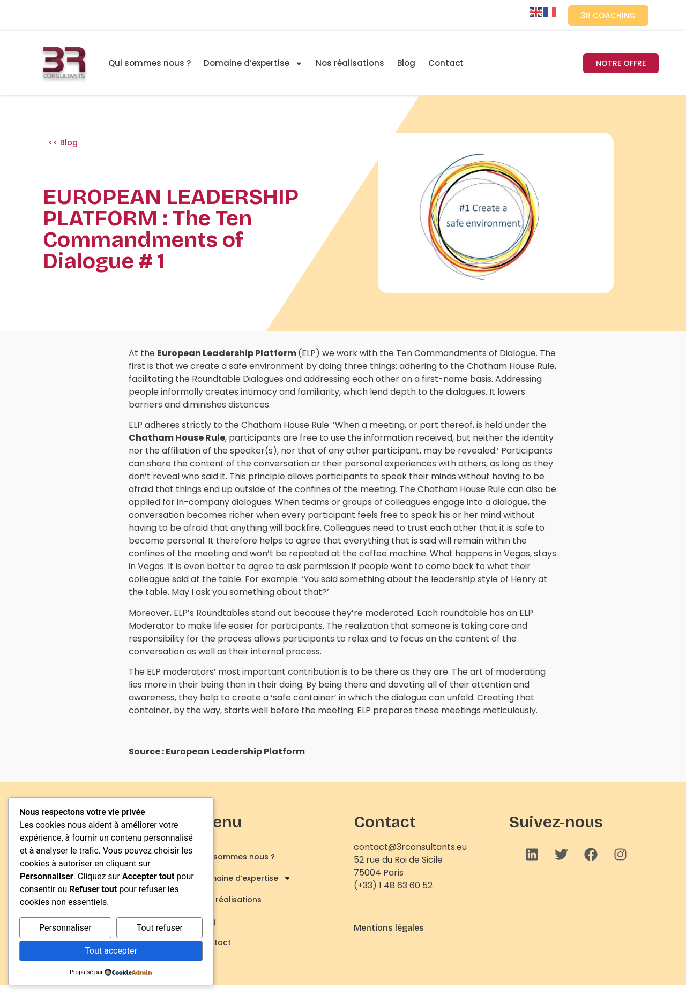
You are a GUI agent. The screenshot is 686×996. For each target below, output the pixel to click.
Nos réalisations (350, 63)
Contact (446, 63)
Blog (406, 63)
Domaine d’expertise (253, 63)
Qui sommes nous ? (149, 63)
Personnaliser (65, 928)
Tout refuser (160, 928)
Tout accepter (111, 951)
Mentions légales (389, 928)
